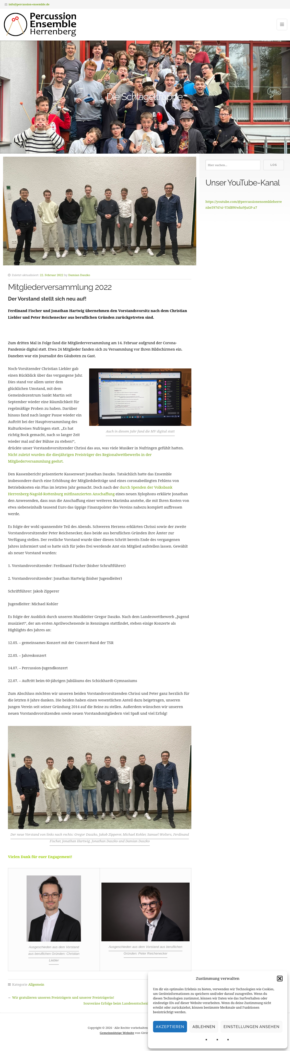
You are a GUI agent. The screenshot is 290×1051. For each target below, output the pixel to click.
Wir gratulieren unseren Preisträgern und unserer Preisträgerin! (63, 997)
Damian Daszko (79, 275)
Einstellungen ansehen (252, 1026)
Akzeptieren (170, 1026)
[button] (279, 978)
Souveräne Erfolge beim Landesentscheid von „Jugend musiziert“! (135, 1003)
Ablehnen (203, 1026)
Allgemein (36, 984)
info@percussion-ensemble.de (29, 4)
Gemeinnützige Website (117, 1033)
